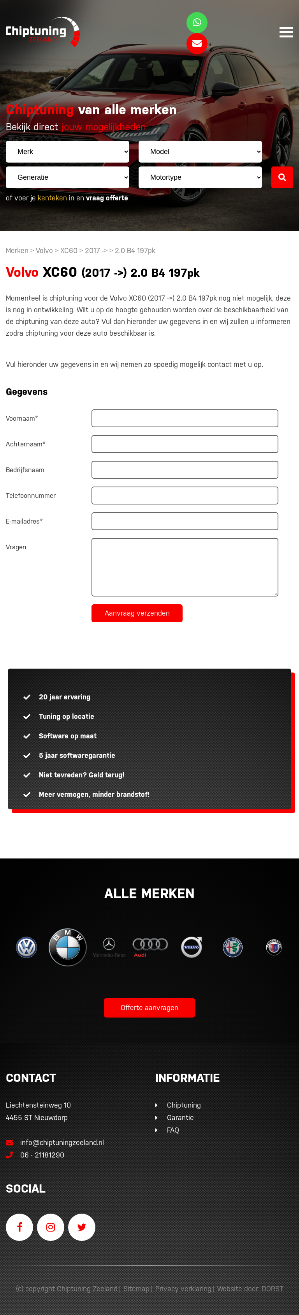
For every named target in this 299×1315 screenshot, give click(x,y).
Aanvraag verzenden (137, 613)
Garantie (180, 1117)
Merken (17, 250)
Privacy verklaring (183, 1289)
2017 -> (97, 250)
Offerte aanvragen (149, 1008)
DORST (272, 1289)
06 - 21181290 (35, 1155)
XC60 (68, 250)
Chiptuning (184, 1105)
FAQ (173, 1130)
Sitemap (136, 1289)
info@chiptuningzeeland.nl (55, 1142)
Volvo (44, 250)
